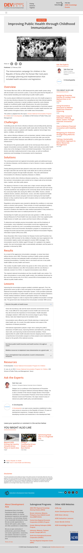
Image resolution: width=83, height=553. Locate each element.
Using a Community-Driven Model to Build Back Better (28, 445)
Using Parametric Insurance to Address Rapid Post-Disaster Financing (64, 108)
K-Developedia (17, 116)
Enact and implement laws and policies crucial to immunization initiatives (25, 355)
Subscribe (59, 5)
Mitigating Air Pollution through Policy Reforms (65, 134)
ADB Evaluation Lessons (64, 518)
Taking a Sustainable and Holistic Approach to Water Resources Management (66, 142)
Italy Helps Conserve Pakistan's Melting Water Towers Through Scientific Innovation (65, 119)
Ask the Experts (13, 377)
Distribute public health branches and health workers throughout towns (26, 344)
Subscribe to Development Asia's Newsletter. (20, 493)
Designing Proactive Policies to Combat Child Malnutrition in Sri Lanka (65, 98)
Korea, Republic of (11, 460)
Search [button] (59, 3)
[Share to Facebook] (11, 63)
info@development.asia (57, 547)
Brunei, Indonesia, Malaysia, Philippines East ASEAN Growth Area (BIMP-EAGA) (40, 515)
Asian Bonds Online (62, 522)
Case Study (41, 20)
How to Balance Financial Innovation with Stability (66, 127)
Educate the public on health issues (17, 304)
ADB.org (58, 508)
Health (19, 460)
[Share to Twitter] (20, 63)
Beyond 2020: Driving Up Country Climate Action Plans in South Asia (11, 445)
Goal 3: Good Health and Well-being (20, 462)
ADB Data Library (61, 515)
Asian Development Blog (64, 511)
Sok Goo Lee (17, 383)
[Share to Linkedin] (16, 63)
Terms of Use (9, 542)
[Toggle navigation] (6, 12)
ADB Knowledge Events (64, 525)
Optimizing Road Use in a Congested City (45, 437)
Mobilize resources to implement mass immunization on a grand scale (27, 350)
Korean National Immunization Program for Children (29, 366)
